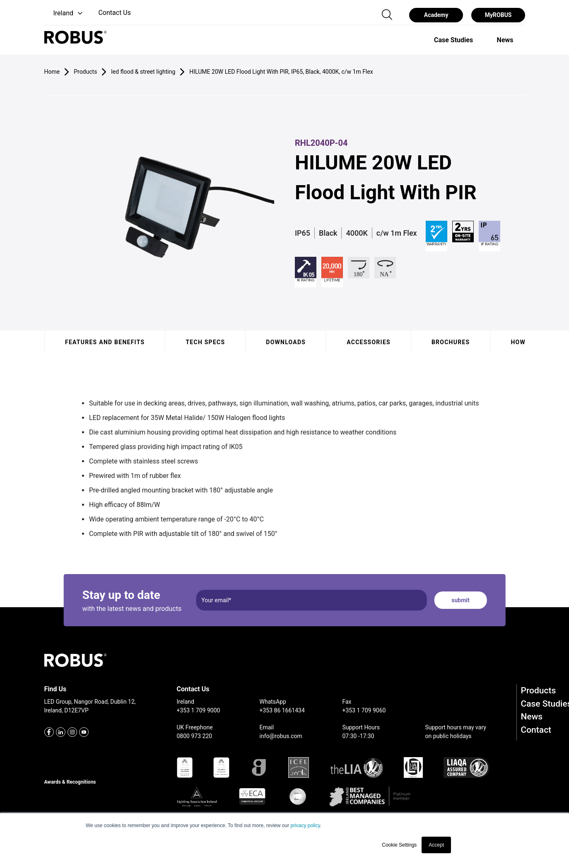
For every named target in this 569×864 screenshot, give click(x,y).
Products (538, 690)
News (532, 717)
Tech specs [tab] (205, 342)
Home (52, 71)
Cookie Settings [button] (399, 845)
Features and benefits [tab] (105, 342)
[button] (64, 13)
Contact (536, 730)
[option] (453, 40)
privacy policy (305, 825)
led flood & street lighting (143, 71)
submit (460, 600)
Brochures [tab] (450, 342)
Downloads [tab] (286, 342)
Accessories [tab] (369, 342)
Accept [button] (436, 845)
